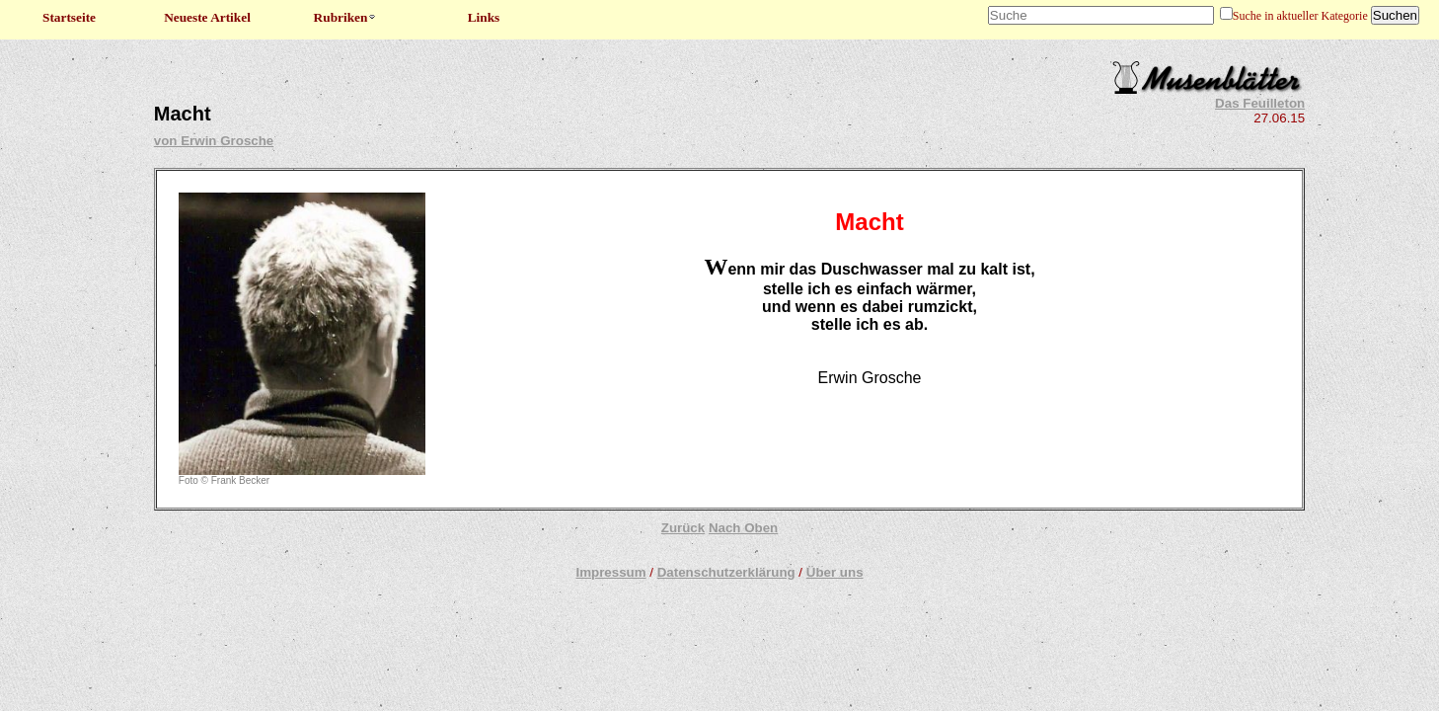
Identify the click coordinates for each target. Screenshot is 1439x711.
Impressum (610, 572)
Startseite (69, 17)
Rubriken (346, 17)
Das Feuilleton (1260, 103)
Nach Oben (743, 527)
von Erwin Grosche (213, 140)
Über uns (835, 572)
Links (484, 17)
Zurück (683, 527)
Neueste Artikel (207, 17)
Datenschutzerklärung (726, 572)
